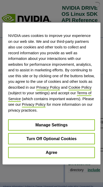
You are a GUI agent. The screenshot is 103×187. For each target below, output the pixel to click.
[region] (51, 94)
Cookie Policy (80, 87)
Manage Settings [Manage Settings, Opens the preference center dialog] (51, 125)
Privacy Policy (48, 87)
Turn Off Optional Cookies (51, 139)
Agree (51, 152)
